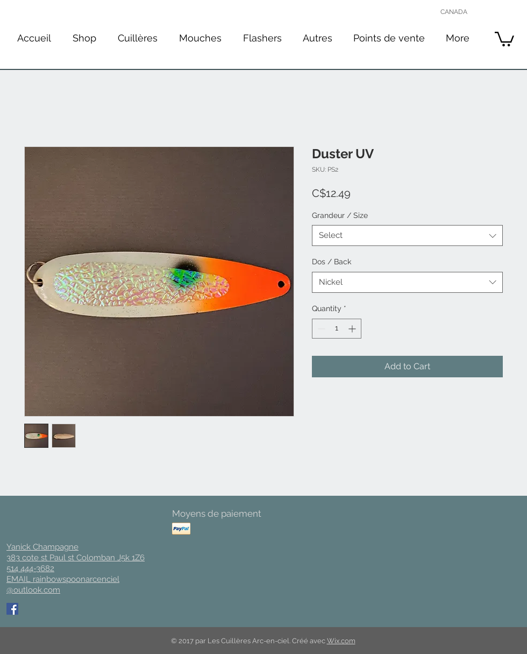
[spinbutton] (336, 328)
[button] (137, 38)
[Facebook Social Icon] (12, 609)
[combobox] (407, 235)
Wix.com (341, 641)
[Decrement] (320, 328)
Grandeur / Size (340, 215)
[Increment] (353, 328)
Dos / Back (331, 261)
